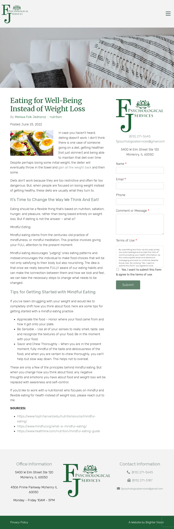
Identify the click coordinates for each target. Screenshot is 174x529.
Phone (120, 195)
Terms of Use (126, 240)
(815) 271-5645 (140, 136)
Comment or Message (132, 211)
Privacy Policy (19, 522)
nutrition (56, 117)
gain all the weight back (74, 167)
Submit (128, 285)
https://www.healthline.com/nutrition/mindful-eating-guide (59, 431)
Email (121, 179)
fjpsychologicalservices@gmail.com (140, 141)
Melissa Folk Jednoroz (30, 117)
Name (121, 164)
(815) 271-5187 (142, 480)
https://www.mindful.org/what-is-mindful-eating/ (52, 426)
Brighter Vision (155, 522)
